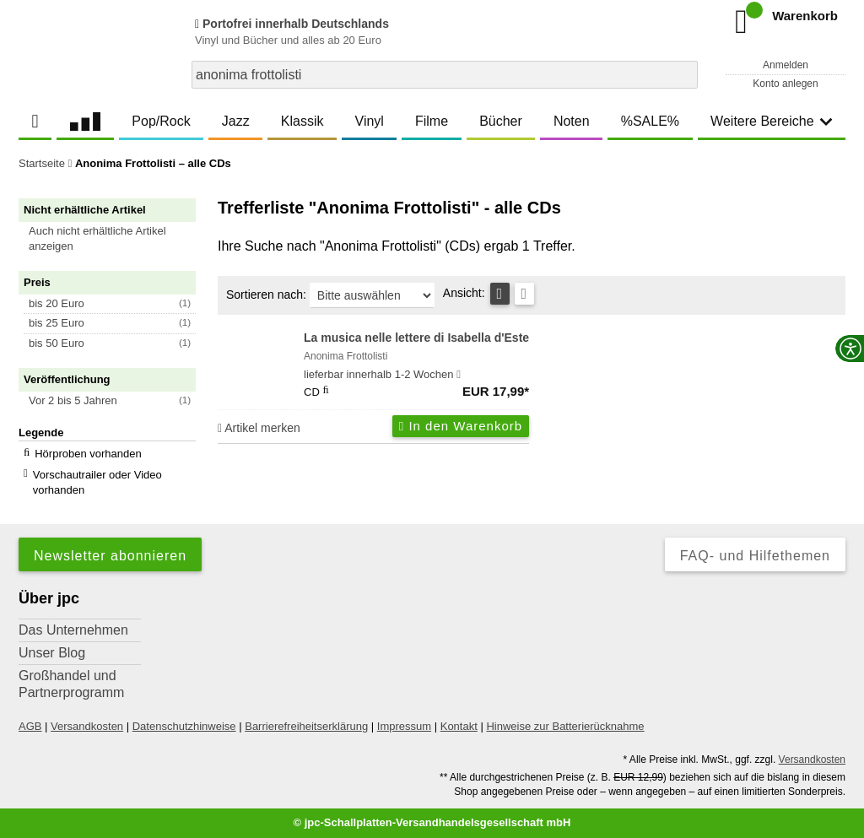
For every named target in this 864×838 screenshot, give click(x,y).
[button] (115, 239)
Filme (431, 121)
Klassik (302, 121)
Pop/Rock (161, 121)
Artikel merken (259, 428)
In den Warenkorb (460, 426)
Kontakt (459, 726)
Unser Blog (52, 653)
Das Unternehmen (73, 630)
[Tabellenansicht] (500, 294)
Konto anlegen (785, 83)
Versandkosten (87, 726)
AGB (30, 726)
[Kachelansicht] (524, 294)
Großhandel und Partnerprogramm (71, 684)
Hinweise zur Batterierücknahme (565, 726)
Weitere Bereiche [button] (771, 121)
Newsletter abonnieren (110, 556)
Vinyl (369, 121)
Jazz (236, 121)
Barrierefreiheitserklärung (306, 726)
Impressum (404, 726)
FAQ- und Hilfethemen (755, 556)
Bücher (500, 121)
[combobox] (445, 75)
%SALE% (650, 121)
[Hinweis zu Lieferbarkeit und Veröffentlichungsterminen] (458, 374)
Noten (572, 121)
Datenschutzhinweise (184, 726)
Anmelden (785, 65)
